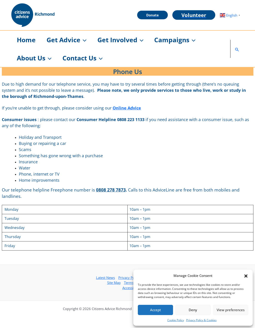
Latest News (105, 277)
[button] (246, 275)
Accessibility (131, 288)
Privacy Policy (129, 277)
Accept (155, 310)
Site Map (114, 282)
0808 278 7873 (111, 190)
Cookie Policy (175, 320)
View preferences (231, 310)
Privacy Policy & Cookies (201, 320)
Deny (193, 310)
